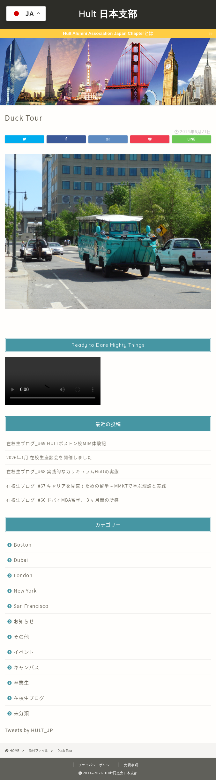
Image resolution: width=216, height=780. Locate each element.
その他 (21, 636)
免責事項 (131, 764)
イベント (24, 651)
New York (25, 590)
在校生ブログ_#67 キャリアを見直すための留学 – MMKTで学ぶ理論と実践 (86, 485)
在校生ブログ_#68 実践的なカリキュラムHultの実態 (62, 471)
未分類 (21, 713)
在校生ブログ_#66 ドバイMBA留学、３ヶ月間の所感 (62, 499)
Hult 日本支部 (108, 13)
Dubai (21, 560)
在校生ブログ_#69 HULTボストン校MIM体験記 (56, 443)
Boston (23, 544)
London (23, 575)
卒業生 (21, 682)
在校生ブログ (29, 697)
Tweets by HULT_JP (29, 730)
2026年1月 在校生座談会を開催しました (49, 457)
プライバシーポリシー (95, 764)
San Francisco (31, 606)
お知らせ (24, 621)
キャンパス (26, 667)
